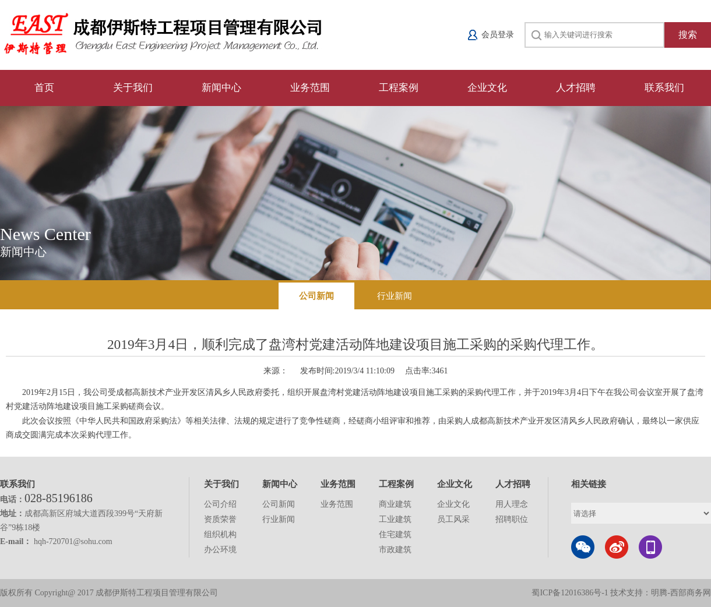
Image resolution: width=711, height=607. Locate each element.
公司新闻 (316, 296)
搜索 (687, 35)
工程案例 (398, 87)
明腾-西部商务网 (681, 592)
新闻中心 (221, 87)
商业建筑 (395, 504)
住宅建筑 (395, 534)
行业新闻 (394, 296)
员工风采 (453, 519)
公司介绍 (220, 504)
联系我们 (664, 87)
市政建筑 (395, 549)
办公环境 (220, 549)
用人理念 (511, 504)
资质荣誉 (220, 519)
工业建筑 (395, 519)
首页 (44, 87)
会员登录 (497, 34)
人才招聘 (576, 87)
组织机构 (220, 534)
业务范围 (310, 87)
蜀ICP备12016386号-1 (571, 592)
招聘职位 (511, 519)
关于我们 (133, 87)
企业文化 (487, 87)
